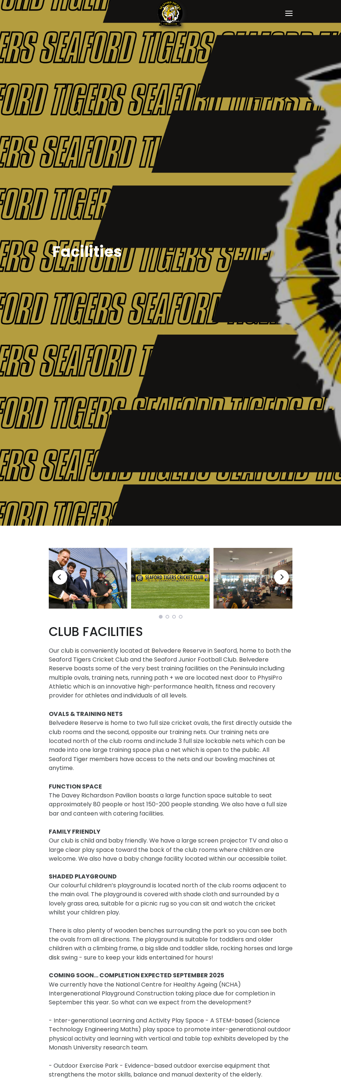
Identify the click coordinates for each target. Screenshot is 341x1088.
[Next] (281, 577)
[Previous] (59, 577)
